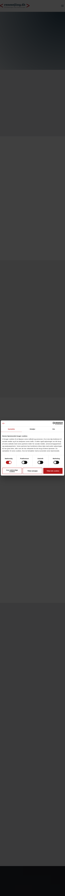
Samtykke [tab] (11, 429)
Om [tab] (53, 429)
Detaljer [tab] (32, 429)
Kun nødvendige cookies (12, 470)
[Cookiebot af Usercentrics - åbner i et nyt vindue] (54, 423)
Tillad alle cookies (53, 471)
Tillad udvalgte (32, 471)
